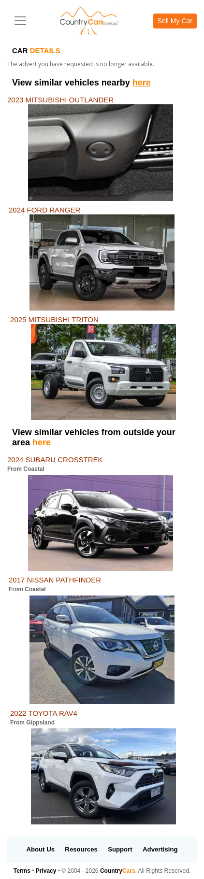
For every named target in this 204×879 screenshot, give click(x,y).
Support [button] (120, 849)
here (141, 82)
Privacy (46, 870)
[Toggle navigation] (20, 21)
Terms (22, 870)
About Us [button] (40, 849)
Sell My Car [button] (175, 21)
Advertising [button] (160, 849)
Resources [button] (81, 849)
